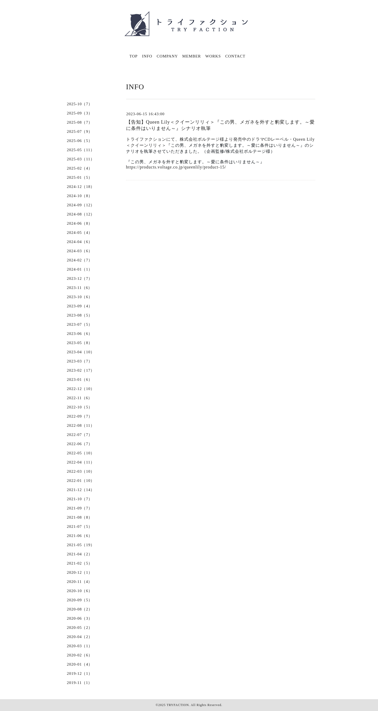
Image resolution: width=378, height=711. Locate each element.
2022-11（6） (79, 398)
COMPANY (167, 56)
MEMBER (191, 56)
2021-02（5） (80, 563)
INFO (147, 56)
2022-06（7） (80, 444)
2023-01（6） (80, 379)
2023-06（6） (80, 333)
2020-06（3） (80, 618)
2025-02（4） (80, 168)
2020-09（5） (80, 600)
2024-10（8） (80, 196)
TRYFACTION (178, 705)
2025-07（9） (80, 131)
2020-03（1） (80, 646)
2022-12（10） (81, 389)
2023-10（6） (80, 297)
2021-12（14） (81, 490)
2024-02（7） (80, 260)
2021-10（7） (80, 499)
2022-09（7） (80, 416)
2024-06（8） (80, 223)
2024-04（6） (80, 242)
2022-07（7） (80, 435)
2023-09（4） (80, 306)
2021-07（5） (80, 526)
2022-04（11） (81, 462)
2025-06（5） (80, 141)
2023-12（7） (80, 278)
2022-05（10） (81, 453)
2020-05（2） (80, 627)
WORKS (213, 56)
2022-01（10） (81, 480)
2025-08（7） (80, 122)
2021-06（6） (80, 536)
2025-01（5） (80, 177)
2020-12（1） (80, 572)
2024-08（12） (81, 214)
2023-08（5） (80, 315)
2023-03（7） (80, 361)
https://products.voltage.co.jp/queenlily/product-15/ (176, 167)
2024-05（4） (80, 232)
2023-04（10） (81, 352)
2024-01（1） (80, 269)
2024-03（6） (80, 251)
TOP (134, 56)
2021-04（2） (80, 554)
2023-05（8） (80, 343)
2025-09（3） (80, 113)
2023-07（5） (80, 324)
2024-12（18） (81, 187)
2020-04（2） (80, 637)
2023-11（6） (79, 288)
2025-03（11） (81, 159)
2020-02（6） (80, 655)
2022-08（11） (81, 425)
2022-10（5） (80, 407)
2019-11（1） (79, 683)
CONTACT (235, 56)
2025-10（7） (80, 104)
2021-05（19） (81, 545)
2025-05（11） (81, 150)
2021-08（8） (80, 517)
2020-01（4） (80, 664)
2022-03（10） (81, 471)
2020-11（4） (79, 582)
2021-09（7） (80, 508)
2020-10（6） (80, 591)
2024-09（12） (81, 205)
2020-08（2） (80, 609)
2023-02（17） (81, 370)
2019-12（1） (80, 673)
